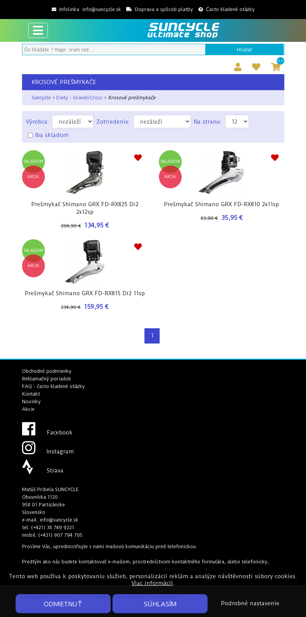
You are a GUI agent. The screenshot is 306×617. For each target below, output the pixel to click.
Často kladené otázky (226, 9)
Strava (42, 470)
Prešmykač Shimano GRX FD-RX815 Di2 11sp (85, 293)
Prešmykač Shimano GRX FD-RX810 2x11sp (221, 204)
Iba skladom (51, 135)
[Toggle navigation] (38, 30)
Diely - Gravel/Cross (79, 97)
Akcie (28, 409)
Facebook (47, 432)
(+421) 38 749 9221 (52, 527)
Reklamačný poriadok (46, 379)
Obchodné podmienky (46, 371)
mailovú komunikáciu (130, 546)
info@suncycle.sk (101, 9)
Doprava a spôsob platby (159, 9)
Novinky (31, 401)
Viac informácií (152, 583)
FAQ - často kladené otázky (53, 386)
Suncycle (41, 97)
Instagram (48, 451)
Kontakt (31, 394)
